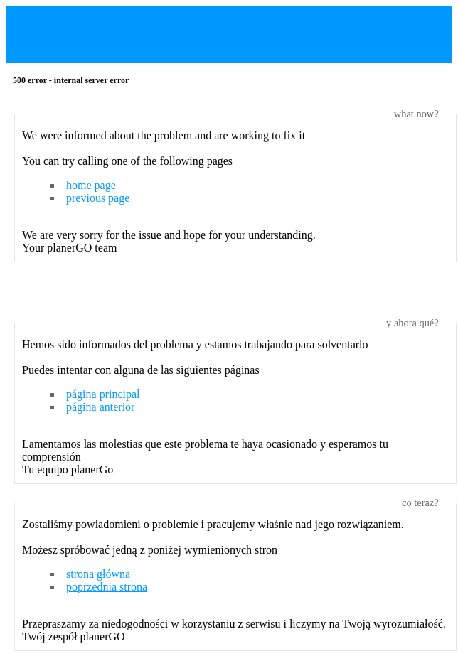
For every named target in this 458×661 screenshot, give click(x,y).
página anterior (100, 407)
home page (91, 185)
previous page (97, 198)
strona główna (98, 574)
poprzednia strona (106, 587)
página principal (103, 394)
